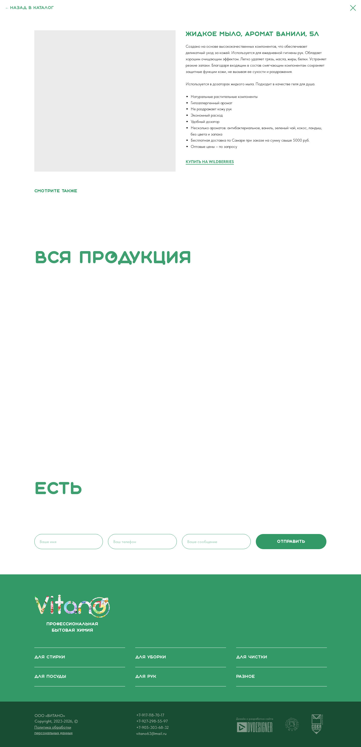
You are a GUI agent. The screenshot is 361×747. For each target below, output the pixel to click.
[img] (72, 606)
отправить (291, 542)
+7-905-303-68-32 (152, 727)
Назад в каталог (32, 8)
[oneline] (216, 541)
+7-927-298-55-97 (152, 721)
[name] (68, 541)
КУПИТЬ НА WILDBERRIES (210, 161)
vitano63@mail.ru (151, 733)
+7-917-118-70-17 (150, 715)
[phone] (142, 541)
